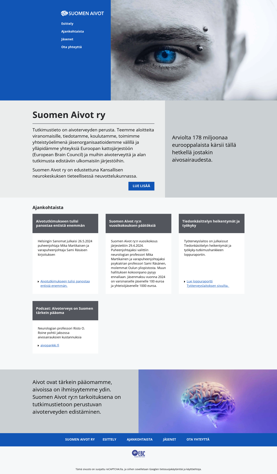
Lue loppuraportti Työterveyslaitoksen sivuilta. (208, 283)
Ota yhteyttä (71, 47)
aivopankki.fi (49, 345)
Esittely (67, 23)
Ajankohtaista (72, 31)
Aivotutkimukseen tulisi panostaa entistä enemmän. (65, 283)
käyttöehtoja (193, 469)
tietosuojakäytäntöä (171, 469)
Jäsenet (67, 39)
